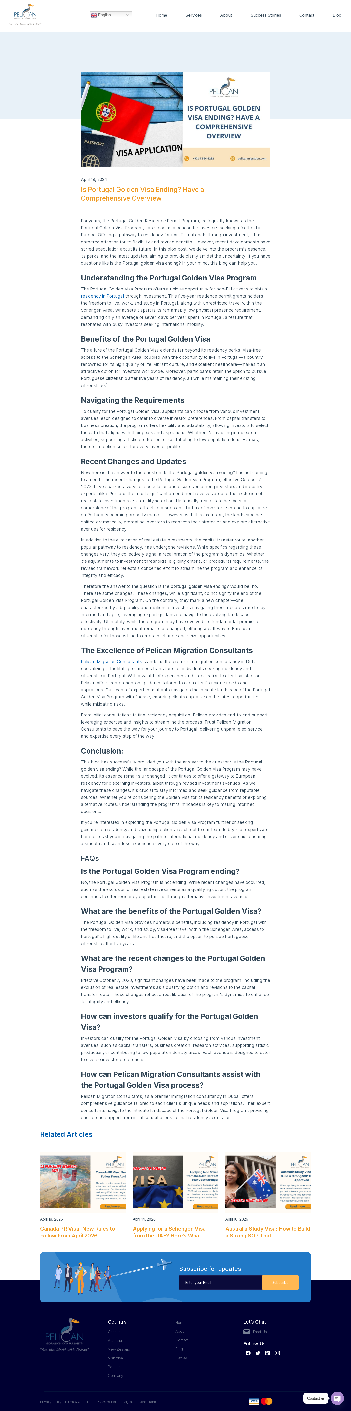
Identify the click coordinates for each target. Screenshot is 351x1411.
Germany (115, 1375)
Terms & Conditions (79, 1402)
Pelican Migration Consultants (111, 661)
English (101, 16)
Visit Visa (115, 1358)
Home (159, 15)
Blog (337, 15)
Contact (307, 15)
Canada (114, 1331)
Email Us (260, 1331)
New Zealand (119, 1349)
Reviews (183, 1357)
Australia (115, 1340)
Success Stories (265, 15)
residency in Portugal (102, 296)
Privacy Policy (52, 1402)
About (225, 15)
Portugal (114, 1366)
